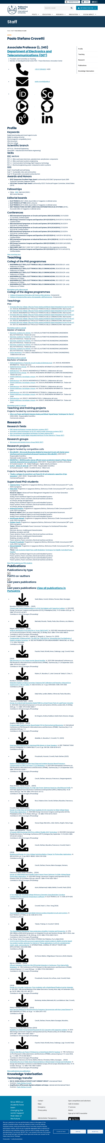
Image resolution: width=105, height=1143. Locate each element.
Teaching (14, 257)
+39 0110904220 (40, 69)
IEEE (16, 192)
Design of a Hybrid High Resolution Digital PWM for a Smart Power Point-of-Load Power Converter (41, 703)
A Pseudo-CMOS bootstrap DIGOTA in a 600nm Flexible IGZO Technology (33, 832)
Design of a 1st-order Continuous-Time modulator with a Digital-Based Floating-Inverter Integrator (41, 987)
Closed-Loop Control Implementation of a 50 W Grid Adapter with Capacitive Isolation (37, 608)
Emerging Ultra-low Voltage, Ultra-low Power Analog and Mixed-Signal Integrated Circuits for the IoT (42, 307)
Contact (40, 1101)
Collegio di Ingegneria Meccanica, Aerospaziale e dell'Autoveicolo (31, 297)
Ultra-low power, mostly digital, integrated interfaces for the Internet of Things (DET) (37, 435)
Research (59, 14)
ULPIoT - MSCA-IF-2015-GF (19, 466)
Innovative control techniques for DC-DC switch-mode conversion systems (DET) (36, 431)
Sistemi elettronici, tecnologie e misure (22, 376)
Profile (12, 128)
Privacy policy (6, 1139)
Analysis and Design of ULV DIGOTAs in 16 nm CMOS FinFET (29, 630)
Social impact (88, 14)
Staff (12, 30)
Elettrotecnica (14, 371)
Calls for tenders (73, 1104)
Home (8, 30)
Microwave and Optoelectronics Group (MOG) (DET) (26, 442)
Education (46, 14)
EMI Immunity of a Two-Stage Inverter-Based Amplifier (27, 660)
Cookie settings (61, 1131)
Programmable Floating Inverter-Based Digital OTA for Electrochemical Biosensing (36, 725)
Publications (16, 566)
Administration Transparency (47, 1118)
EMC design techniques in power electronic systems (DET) (29, 429)
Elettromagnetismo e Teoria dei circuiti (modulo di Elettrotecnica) (31, 363)
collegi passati (17, 289)
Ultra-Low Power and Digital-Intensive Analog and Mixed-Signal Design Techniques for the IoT (42, 414)
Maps (40, 1104)
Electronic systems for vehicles (20, 333)
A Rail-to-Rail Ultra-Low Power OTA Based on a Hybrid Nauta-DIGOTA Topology (35, 1052)
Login (87, 2)
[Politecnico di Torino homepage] (17, 9)
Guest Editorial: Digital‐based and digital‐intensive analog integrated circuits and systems (39, 913)
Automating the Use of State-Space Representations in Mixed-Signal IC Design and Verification (40, 1062)
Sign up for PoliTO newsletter (77, 1113)
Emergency (41, 1107)
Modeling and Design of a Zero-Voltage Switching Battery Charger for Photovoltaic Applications (40, 854)
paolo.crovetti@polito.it (42, 81)
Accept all (95, 1131)
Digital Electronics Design (18, 367)
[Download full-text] (22, 599)
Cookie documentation (16, 1139)
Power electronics (16, 352)
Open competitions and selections (79, 1101)
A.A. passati (16, 328)
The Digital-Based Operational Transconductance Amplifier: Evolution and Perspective (37, 931)
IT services (72, 1107)
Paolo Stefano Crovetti (24, 1083)
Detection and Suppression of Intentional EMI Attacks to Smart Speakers (33, 745)
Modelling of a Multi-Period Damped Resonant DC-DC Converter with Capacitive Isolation (38, 1030)
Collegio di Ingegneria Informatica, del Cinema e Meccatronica (30, 295)
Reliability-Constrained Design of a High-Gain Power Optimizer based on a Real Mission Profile (40, 788)
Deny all (78, 1131)
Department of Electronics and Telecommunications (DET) (29, 53)
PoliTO (34, 14)
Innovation (73, 14)
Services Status (72, 2)
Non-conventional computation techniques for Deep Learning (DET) (32, 433)
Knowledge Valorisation (24, 1074)
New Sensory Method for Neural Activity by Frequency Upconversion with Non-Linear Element (40, 1009)
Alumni (70, 1110)
